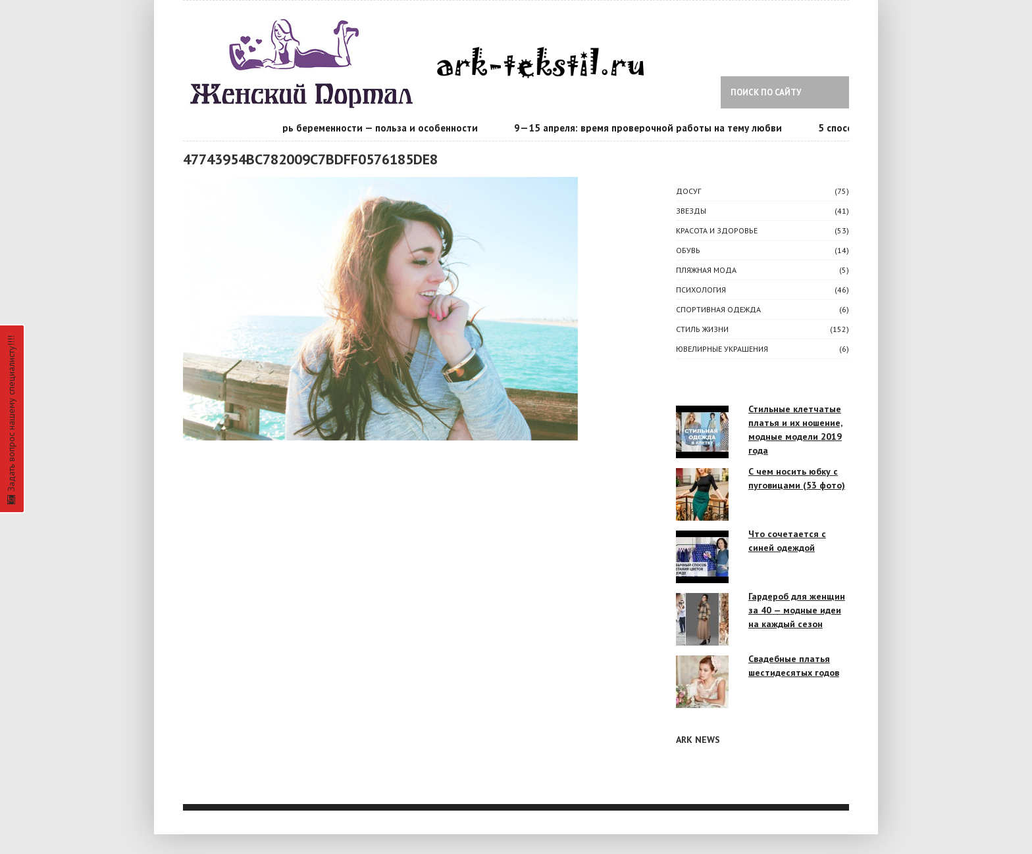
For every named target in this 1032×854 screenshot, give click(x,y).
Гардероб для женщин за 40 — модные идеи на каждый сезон (796, 610)
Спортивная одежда (718, 309)
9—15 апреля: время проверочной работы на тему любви (649, 128)
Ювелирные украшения (722, 349)
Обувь (688, 250)
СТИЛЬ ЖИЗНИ (702, 329)
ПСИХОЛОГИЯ (701, 290)
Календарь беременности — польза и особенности (362, 128)
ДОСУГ (688, 191)
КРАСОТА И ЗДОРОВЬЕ (717, 230)
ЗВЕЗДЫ (691, 211)
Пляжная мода (706, 270)
